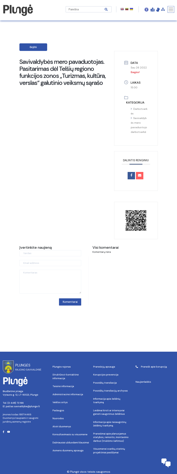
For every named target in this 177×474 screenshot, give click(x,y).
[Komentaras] (50, 282)
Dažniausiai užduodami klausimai (71, 442)
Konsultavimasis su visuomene (70, 434)
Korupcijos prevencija (105, 374)
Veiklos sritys (60, 402)
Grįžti (33, 47)
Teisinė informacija (63, 386)
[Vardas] (50, 253)
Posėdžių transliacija (105, 382)
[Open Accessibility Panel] (146, 9)
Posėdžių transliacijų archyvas (110, 390)
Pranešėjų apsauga (104, 366)
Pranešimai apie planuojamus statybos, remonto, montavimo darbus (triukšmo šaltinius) (111, 437)
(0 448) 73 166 (15, 402)
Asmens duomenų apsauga (68, 450)
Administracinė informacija (68, 394)
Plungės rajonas (62, 366)
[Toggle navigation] (171, 9)
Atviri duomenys (62, 426)
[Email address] (50, 263)
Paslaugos (58, 410)
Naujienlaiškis (143, 381)
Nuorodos (58, 418)
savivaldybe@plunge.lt (27, 406)
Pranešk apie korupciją (151, 366)
